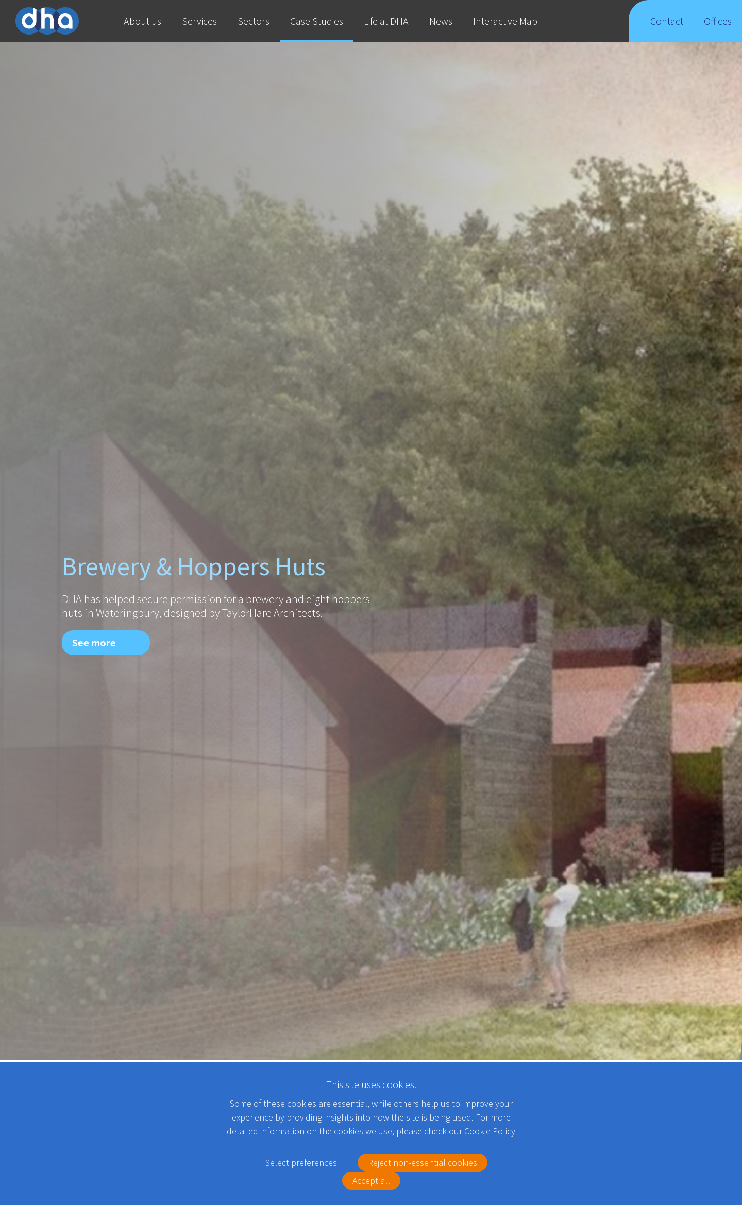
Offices (718, 28)
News (440, 20)
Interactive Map (505, 20)
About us (142, 20)
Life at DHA (386, 20)
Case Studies (316, 20)
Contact (667, 28)
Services (199, 20)
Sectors (253, 20)
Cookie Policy (489, 1131)
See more (94, 642)
